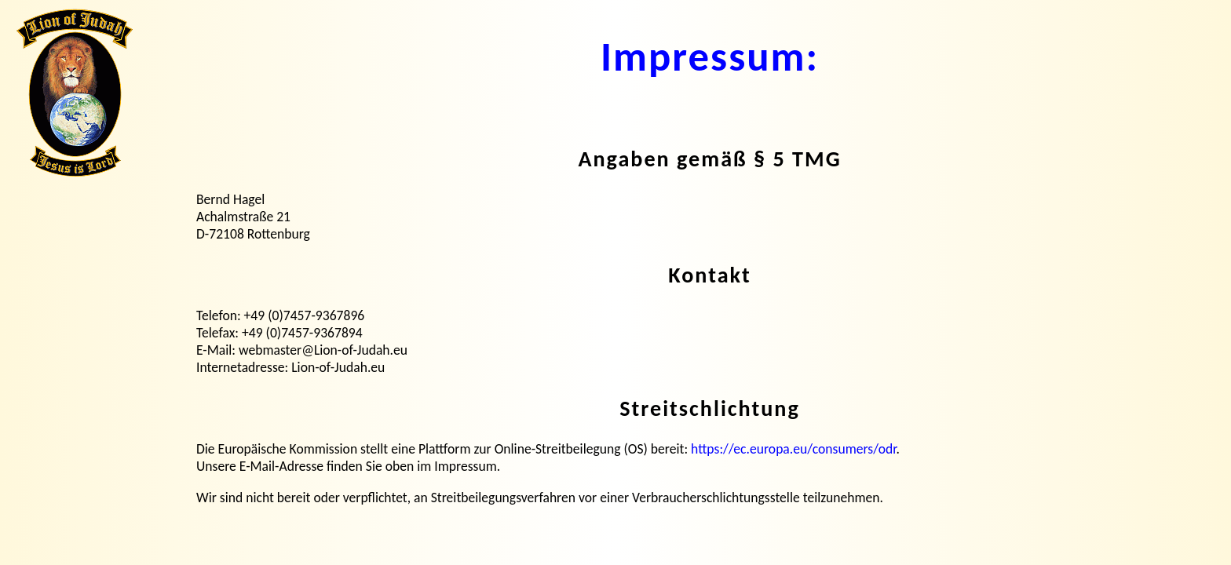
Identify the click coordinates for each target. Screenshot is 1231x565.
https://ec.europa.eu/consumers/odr (793, 448)
